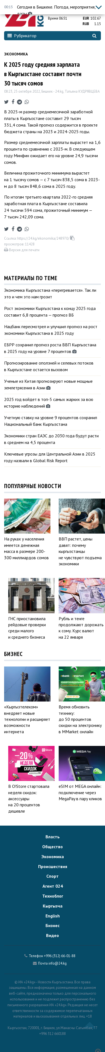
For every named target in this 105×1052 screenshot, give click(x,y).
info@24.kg (58, 963)
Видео (52, 935)
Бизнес (52, 925)
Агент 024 (52, 886)
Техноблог (52, 896)
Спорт (52, 876)
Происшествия (52, 866)
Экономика (16, 54)
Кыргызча (53, 906)
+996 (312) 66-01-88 (59, 956)
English (53, 916)
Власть (53, 836)
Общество (52, 846)
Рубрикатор (21, 35)
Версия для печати (21, 250)
